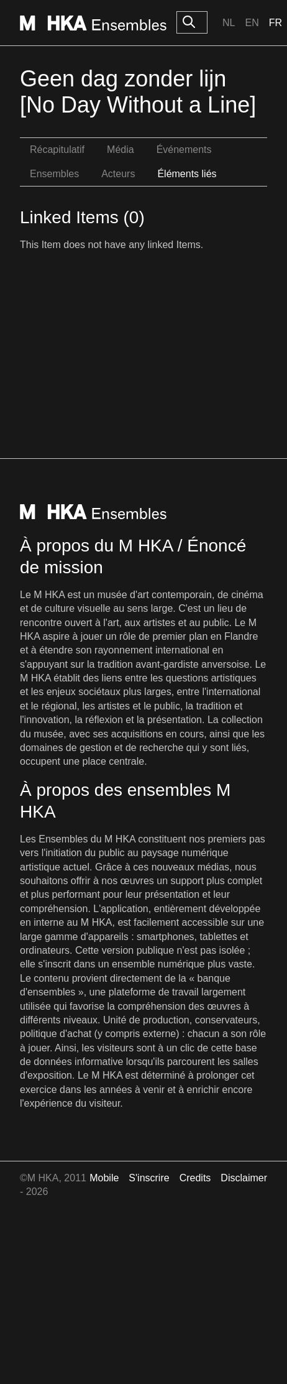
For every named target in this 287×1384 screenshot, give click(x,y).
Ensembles (54, 173)
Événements (184, 149)
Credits (195, 1178)
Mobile (104, 1178)
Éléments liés (186, 173)
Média (120, 149)
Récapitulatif (57, 149)
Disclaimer (244, 1178)
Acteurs (118, 173)
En (251, 22)
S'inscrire (149, 1178)
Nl (228, 22)
